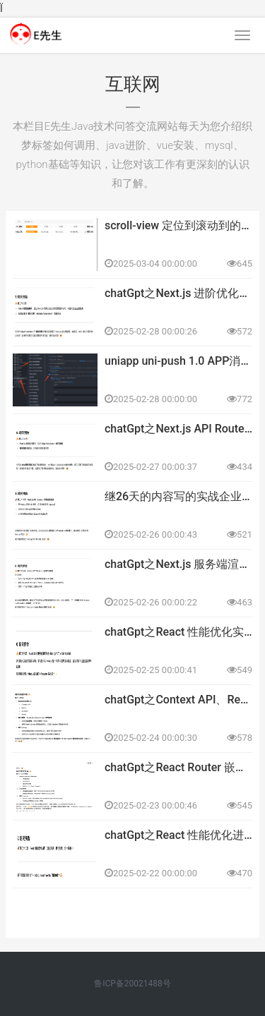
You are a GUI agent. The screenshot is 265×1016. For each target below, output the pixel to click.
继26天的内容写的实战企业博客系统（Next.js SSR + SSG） (178, 496)
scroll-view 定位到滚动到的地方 (178, 225)
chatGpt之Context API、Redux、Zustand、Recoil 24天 (178, 699)
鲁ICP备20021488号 (132, 983)
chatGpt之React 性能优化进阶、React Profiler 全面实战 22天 (178, 835)
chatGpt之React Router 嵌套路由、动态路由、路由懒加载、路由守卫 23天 (178, 767)
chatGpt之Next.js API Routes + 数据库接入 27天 (178, 428)
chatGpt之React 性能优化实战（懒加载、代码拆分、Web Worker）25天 (178, 632)
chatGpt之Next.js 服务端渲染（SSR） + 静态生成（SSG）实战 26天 (178, 564)
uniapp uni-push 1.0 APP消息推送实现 (178, 361)
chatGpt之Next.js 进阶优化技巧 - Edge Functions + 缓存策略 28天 (178, 293)
